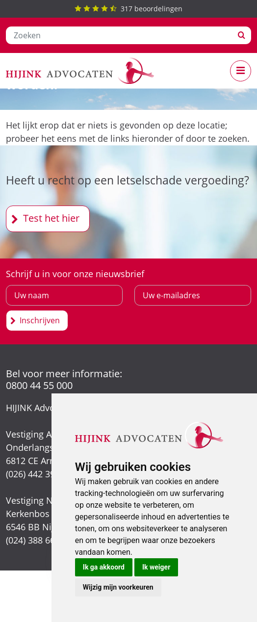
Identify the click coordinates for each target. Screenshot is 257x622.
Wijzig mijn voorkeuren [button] (118, 587)
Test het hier (51, 218)
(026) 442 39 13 (36, 474)
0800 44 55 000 (39, 385)
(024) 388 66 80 (36, 540)
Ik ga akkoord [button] (104, 567)
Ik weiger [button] (156, 567)
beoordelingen (128, 8)
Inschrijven (40, 320)
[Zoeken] (119, 35)
